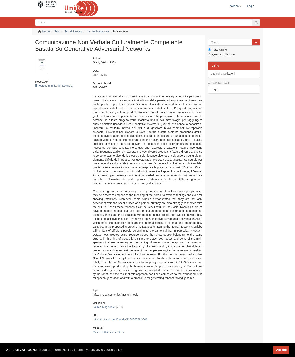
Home (46, 31)
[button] (235, 6)
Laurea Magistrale (98, 31)
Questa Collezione (221, 54)
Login (214, 89)
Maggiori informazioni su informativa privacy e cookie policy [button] (80, 349)
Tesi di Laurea (73, 31)
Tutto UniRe (217, 49)
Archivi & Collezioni (223, 73)
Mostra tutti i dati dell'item (108, 332)
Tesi (57, 31)
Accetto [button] (281, 349)
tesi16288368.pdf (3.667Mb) (54, 85)
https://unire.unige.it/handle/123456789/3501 (120, 319)
